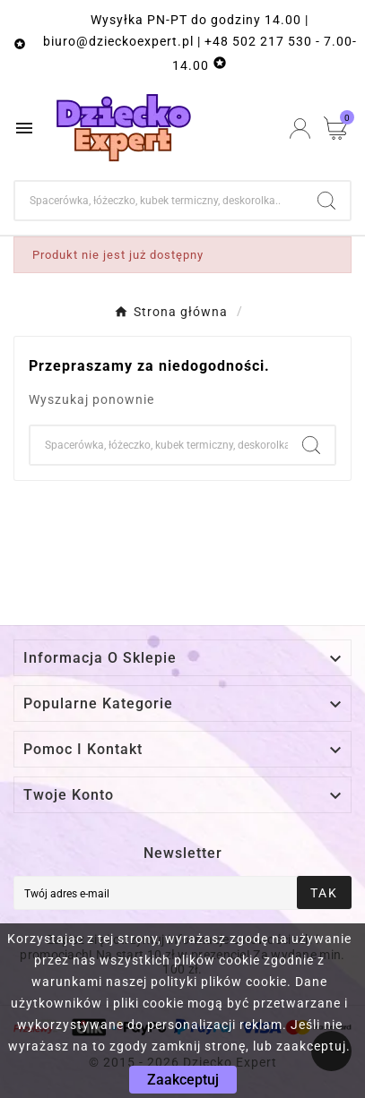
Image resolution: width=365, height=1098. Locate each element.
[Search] (326, 200)
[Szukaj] (159, 200)
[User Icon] (300, 128)
